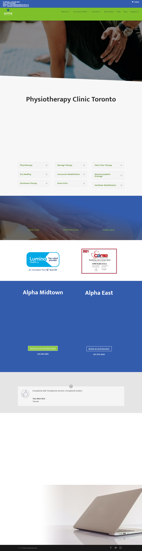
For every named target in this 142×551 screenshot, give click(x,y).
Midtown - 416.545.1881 (12, 2)
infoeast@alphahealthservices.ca (18, 6)
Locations (96, 12)
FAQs (119, 12)
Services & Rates (80, 12)
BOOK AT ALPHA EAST (99, 349)
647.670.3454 (11, 3)
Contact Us (134, 12)
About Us (65, 12)
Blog (125, 12)
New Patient (109, 12)
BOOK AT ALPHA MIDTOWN (43, 348)
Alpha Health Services (30, 548)
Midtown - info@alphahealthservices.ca (16, 4)
